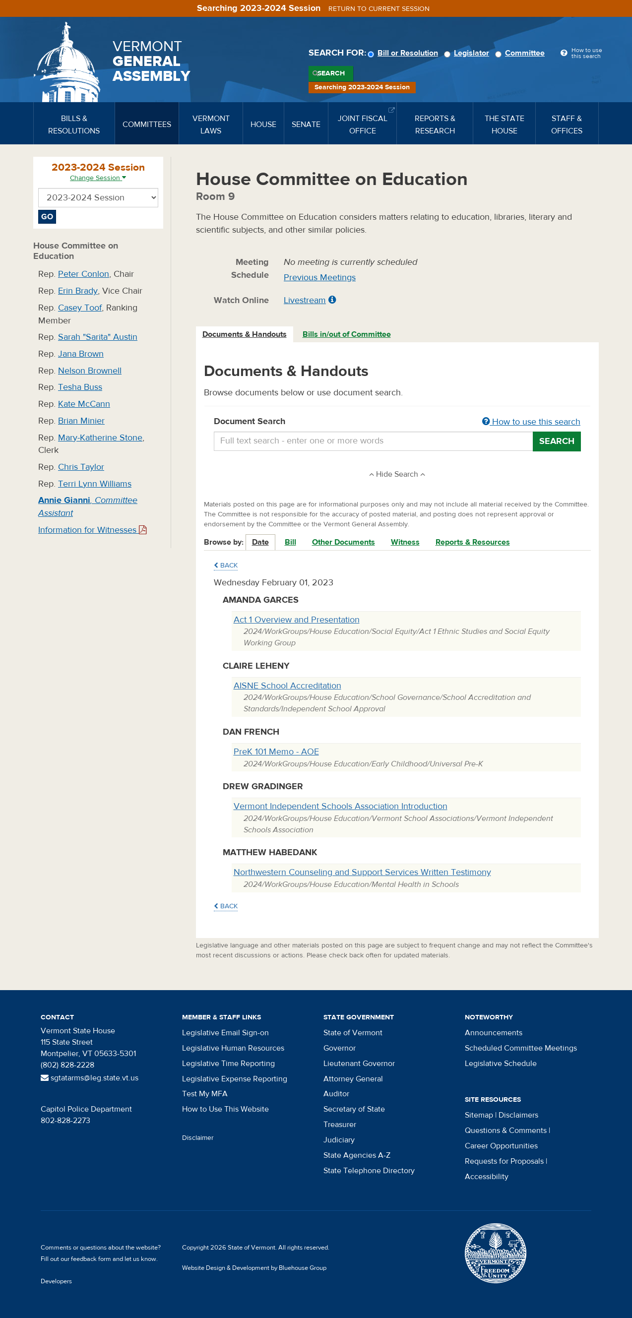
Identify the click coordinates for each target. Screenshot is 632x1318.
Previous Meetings (320, 277)
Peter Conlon (83, 274)
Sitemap (479, 1115)
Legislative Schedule (501, 1063)
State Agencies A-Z (356, 1155)
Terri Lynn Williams (94, 484)
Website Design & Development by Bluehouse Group (254, 1268)
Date (260, 542)
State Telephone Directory (369, 1171)
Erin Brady (78, 291)
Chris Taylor (81, 467)
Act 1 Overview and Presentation (297, 620)
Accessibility (486, 1177)
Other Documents (343, 542)
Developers (56, 1281)
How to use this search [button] (531, 422)
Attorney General (353, 1079)
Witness (405, 542)
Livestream (305, 300)
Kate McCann (84, 404)
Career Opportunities (501, 1146)
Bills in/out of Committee (347, 334)
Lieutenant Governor (359, 1063)
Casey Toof (80, 308)
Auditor (336, 1094)
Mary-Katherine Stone (100, 437)
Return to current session (379, 8)
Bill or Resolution (404, 53)
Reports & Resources (473, 542)
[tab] (245, 334)
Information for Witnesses (92, 530)
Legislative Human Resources (233, 1048)
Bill (290, 542)
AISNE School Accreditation (287, 685)
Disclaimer (198, 1137)
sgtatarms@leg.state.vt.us (89, 1078)
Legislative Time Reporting (228, 1063)
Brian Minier (81, 421)
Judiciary (339, 1140)
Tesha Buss (80, 387)
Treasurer (339, 1125)
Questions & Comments (506, 1130)
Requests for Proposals (504, 1161)
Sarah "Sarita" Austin (97, 337)
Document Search (397, 422)
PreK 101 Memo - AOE (276, 751)
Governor (339, 1048)
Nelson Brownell (90, 371)
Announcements (493, 1033)
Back (226, 565)
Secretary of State (354, 1109)
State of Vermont (352, 1033)
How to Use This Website (225, 1109)
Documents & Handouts (244, 334)
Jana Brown (81, 354)
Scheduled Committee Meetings (521, 1048)
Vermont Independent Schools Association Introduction (340, 806)
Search (331, 73)
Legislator (468, 53)
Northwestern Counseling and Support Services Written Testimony (362, 872)
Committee (521, 53)
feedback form (91, 1259)
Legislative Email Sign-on (225, 1033)
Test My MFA (205, 1094)
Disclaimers (518, 1115)
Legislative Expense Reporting (234, 1079)
